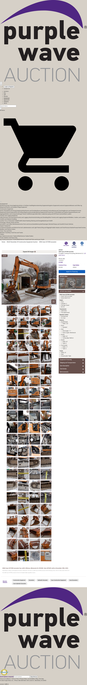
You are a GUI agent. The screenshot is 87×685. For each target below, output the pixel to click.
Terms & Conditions (5, 679)
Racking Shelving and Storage (34, 220)
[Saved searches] (1, 84)
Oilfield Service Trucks (22, 239)
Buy (5, 93)
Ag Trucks (2, 239)
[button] (43, 197)
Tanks (79, 227)
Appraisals (6, 99)
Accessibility (31, 679)
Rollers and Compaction (12, 214)
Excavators (29, 212)
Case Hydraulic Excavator (19, 583)
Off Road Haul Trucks (52, 212)
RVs (63, 224)
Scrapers (33, 214)
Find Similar (63, 368)
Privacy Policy (23, 679)
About (5, 103)
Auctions (6, 91)
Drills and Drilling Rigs (20, 212)
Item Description (64, 365)
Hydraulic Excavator (43, 580)
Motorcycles (39, 224)
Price (63, 265)
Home (3, 242)
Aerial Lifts (3, 210)
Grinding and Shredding (42, 217)
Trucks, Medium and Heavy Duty (8, 237)
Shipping (6, 101)
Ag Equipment (4, 204)
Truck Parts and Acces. (34, 239)
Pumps (76, 227)
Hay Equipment (44, 205)
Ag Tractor (10, 205)
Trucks (42, 239)
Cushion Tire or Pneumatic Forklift (9, 220)
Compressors (3, 227)
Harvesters (37, 205)
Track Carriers (59, 214)
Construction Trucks (10, 239)
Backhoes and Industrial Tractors (44, 210)
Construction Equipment (6, 209)
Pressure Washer (69, 227)
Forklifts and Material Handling (8, 219)
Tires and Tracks (18, 232)
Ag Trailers (3, 236)
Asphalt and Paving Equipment (14, 210)
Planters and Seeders (11, 207)
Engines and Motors (12, 227)
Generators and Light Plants (33, 227)
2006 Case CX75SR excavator (47, 242)
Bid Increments (64, 372)
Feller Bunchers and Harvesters (8, 217)
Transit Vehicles (69, 224)
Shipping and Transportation (68, 362)
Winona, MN (62, 258)
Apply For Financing (72, 271)
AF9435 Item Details (65, 291)
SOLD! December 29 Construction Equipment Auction (22, 242)
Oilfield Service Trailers (23, 236)
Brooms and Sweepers (70, 210)
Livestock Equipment (64, 205)
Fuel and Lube (22, 227)
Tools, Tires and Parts (6, 231)
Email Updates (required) (7, 676)
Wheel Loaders (67, 214)
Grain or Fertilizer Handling (27, 205)
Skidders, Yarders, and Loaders (77, 217)
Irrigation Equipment (53, 205)
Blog (37, 679)
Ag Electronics (4, 205)
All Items (2, 110)
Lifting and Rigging (46, 227)
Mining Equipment (41, 212)
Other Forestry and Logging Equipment (58, 217)
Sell (5, 94)
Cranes (8, 212)
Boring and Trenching (58, 210)
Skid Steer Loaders (41, 214)
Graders (34, 212)
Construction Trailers (11, 236)
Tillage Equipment (22, 207)
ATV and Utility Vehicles (10, 224)
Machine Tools (4, 232)
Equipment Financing (66, 359)
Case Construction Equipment (58, 580)
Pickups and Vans (57, 224)
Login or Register (9, 86)
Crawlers (12, 212)
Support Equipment (5, 226)
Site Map (41, 679)
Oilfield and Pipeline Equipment (66, 212)
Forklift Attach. (22, 220)
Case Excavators (73, 580)
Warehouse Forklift (47, 220)
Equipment (7, 98)
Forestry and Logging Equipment (8, 215)
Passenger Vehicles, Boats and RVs (9, 222)
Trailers (2, 234)
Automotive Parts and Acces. (24, 224)
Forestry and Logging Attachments (26, 217)
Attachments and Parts (28, 210)
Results (6, 96)
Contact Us (7, 88)
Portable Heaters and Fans (58, 227)
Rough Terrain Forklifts (25, 214)
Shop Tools (11, 232)
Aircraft (2, 224)
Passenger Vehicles (47, 224)
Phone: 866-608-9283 (20, 680)
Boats (34, 224)
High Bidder (76, 265)
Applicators (16, 205)
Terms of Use (15, 679)
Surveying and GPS (51, 214)
